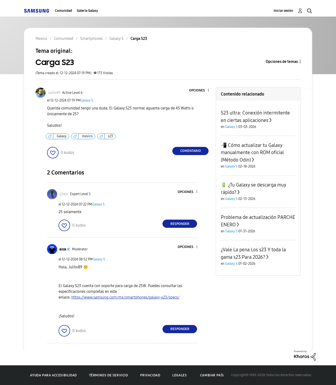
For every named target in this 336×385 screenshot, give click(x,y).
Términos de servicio (108, 375)
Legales (179, 375)
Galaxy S (87, 100)
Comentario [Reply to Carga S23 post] (190, 151)
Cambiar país (212, 375)
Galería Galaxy (87, 11)
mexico (87, 136)
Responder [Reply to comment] (179, 224)
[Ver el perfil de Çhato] (64, 194)
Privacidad (150, 375)
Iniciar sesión (283, 11)
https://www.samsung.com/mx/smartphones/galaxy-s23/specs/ (125, 297)
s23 (110, 136)
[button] (200, 90)
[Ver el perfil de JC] (68, 249)
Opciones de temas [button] (282, 61)
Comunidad (63, 11)
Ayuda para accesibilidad (53, 375)
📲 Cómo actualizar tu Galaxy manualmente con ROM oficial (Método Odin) (252, 152)
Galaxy (61, 136)
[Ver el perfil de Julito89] (54, 93)
